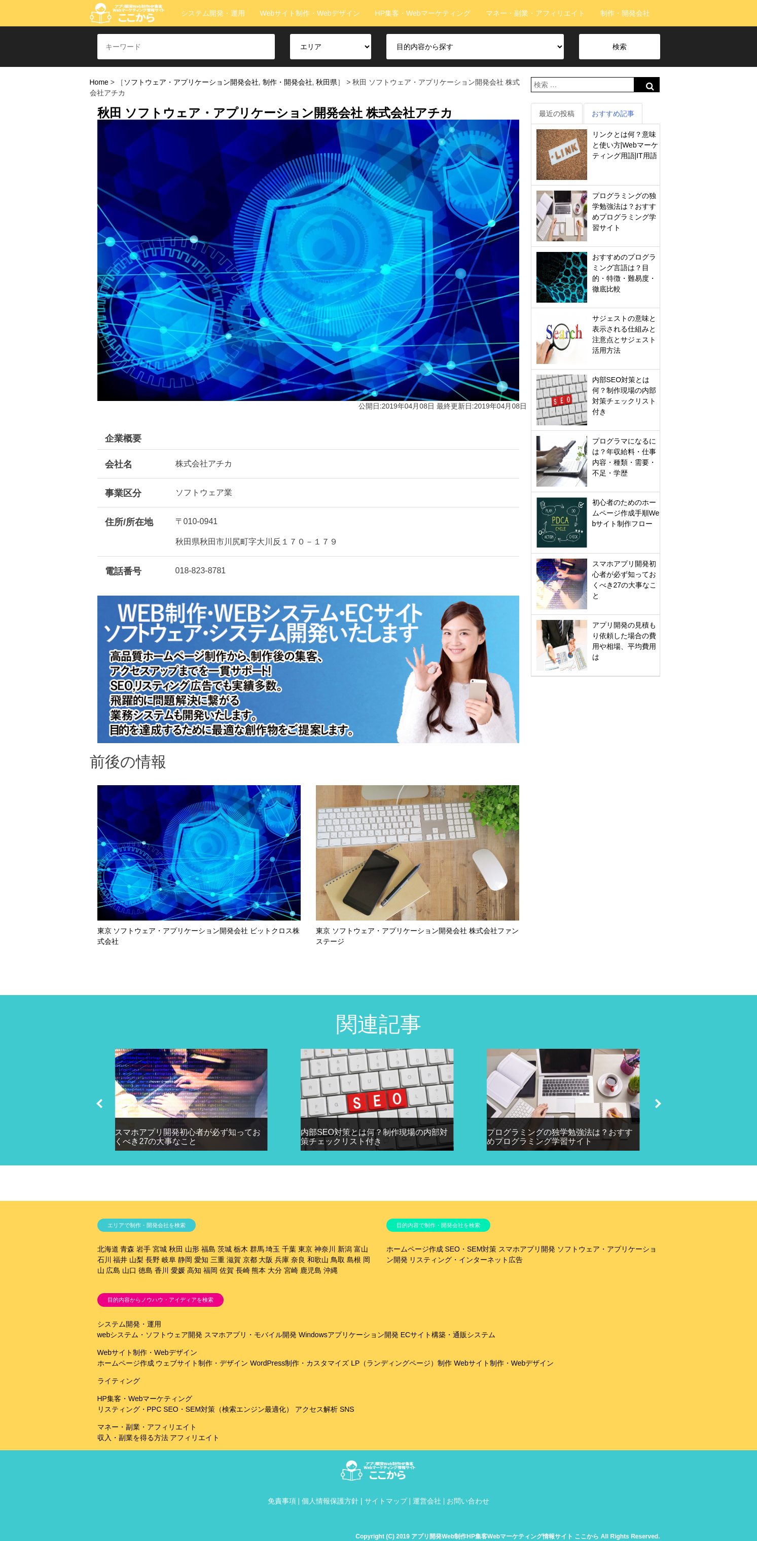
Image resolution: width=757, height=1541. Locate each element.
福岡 (210, 1270)
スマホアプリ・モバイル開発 (250, 1335)
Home (99, 82)
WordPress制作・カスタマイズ (299, 1363)
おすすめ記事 (613, 113)
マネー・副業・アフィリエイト (535, 13)
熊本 (258, 1270)
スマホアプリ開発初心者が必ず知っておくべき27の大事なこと (188, 1137)
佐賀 (227, 1270)
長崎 (243, 1270)
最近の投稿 (556, 113)
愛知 (201, 1260)
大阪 (266, 1260)
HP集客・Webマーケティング (423, 13)
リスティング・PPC (129, 1409)
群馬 (257, 1249)
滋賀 (234, 1260)
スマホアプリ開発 (526, 1249)
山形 (192, 1249)
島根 (354, 1260)
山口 (129, 1270)
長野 (153, 1260)
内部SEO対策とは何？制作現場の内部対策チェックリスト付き (374, 1137)
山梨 (136, 1260)
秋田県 (326, 82)
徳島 (145, 1270)
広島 (113, 1270)
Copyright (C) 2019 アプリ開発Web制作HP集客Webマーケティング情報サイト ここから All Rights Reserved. (507, 1536)
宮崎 (291, 1270)
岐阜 (169, 1260)
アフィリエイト (195, 1438)
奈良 (298, 1260)
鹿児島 (310, 1270)
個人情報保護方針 (330, 1501)
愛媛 (178, 1270)
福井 (120, 1260)
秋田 (176, 1249)
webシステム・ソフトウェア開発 (150, 1335)
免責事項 (282, 1501)
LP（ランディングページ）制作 (401, 1363)
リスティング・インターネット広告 (466, 1260)
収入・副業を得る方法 (132, 1438)
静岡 (185, 1260)
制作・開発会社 (625, 13)
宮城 (160, 1249)
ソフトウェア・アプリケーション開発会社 (191, 82)
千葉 (289, 1249)
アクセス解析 (316, 1409)
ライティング (118, 1381)
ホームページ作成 (414, 1249)
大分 (275, 1270)
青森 (127, 1249)
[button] (99, 1103)
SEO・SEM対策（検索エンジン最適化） (228, 1409)
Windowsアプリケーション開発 (349, 1335)
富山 (361, 1249)
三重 (217, 1260)
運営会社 (427, 1501)
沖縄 (330, 1270)
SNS (347, 1409)
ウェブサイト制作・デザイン (202, 1363)
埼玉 (273, 1249)
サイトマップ (386, 1501)
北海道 (108, 1249)
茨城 (225, 1249)
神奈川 (325, 1249)
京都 (250, 1260)
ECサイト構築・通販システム (448, 1335)
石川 (104, 1260)
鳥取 (338, 1260)
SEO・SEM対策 (470, 1249)
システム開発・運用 (213, 13)
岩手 (143, 1249)
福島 (208, 1249)
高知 (194, 1270)
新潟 (345, 1249)
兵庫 (282, 1260)
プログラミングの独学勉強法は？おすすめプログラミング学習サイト (560, 1137)
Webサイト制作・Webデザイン (310, 13)
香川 (162, 1270)
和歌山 (318, 1260)
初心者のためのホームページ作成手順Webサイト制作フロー (626, 513)
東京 (305, 1249)
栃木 (241, 1249)
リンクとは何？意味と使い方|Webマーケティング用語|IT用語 (625, 145)
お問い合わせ (468, 1501)
